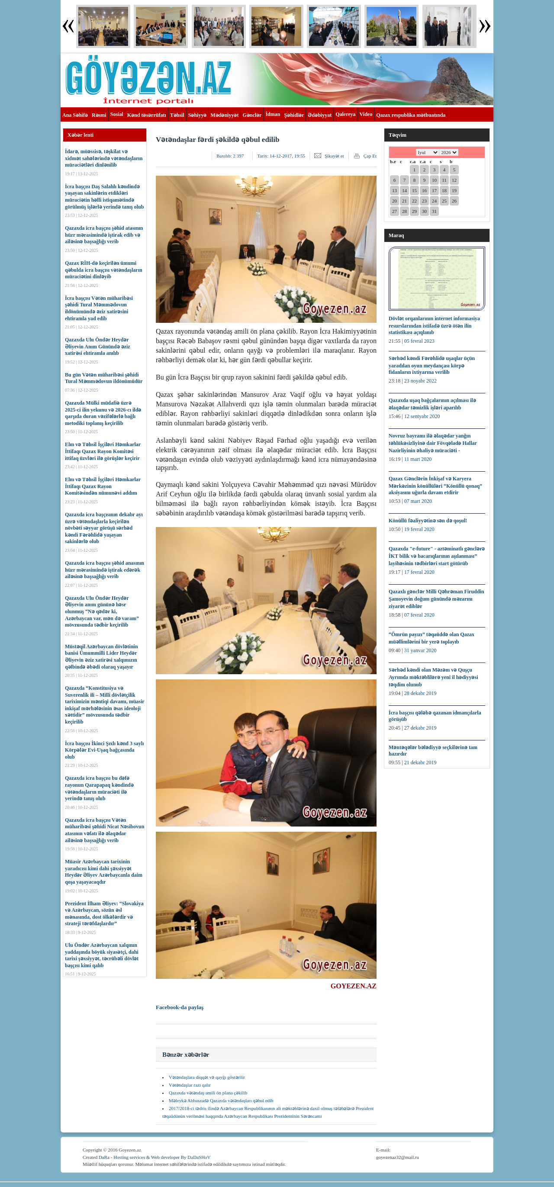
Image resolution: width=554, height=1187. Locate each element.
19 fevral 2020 (419, 529)
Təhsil (177, 115)
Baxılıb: (230, 155)
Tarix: (281, 155)
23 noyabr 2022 (420, 381)
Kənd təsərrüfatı (146, 115)
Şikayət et (334, 155)
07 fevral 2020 (419, 615)
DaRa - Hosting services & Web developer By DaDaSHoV (155, 1157)
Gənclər (251, 115)
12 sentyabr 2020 (422, 416)
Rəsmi (99, 115)
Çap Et (370, 155)
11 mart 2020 (418, 459)
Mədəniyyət (224, 115)
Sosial (116, 114)
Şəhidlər (294, 115)
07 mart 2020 (418, 501)
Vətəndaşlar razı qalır (190, 1084)
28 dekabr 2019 (420, 693)
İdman (272, 114)
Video (366, 114)
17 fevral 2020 (419, 572)
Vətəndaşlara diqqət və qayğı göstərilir (207, 1077)
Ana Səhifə (75, 115)
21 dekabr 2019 (420, 762)
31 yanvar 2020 (420, 650)
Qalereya (345, 114)
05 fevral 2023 (419, 341)
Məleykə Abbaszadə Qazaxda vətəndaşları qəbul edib (221, 1100)
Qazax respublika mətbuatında (410, 115)
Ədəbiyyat (320, 115)
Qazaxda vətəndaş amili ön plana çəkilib (208, 1092)
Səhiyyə (197, 115)
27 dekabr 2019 (420, 728)
